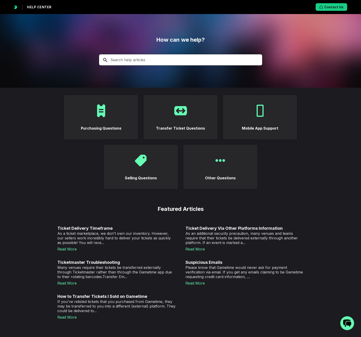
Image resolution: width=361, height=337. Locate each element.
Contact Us (331, 7)
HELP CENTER (39, 7)
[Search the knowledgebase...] (180, 60)
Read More (67, 249)
